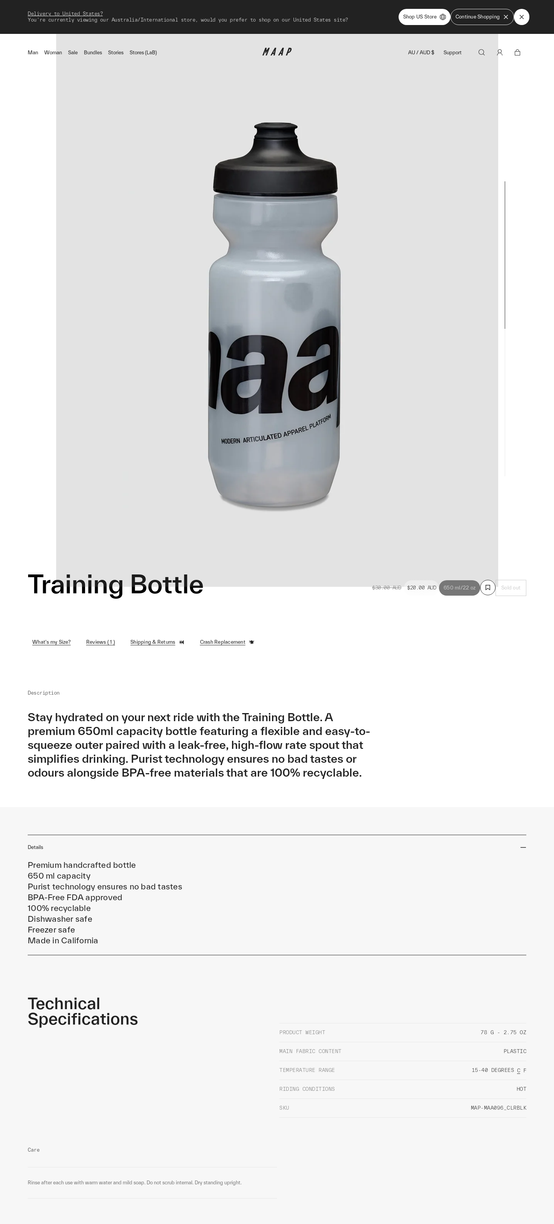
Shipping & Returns (157, 605)
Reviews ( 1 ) (100, 605)
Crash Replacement (227, 605)
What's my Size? (51, 605)
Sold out (511, 551)
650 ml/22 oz (460, 551)
